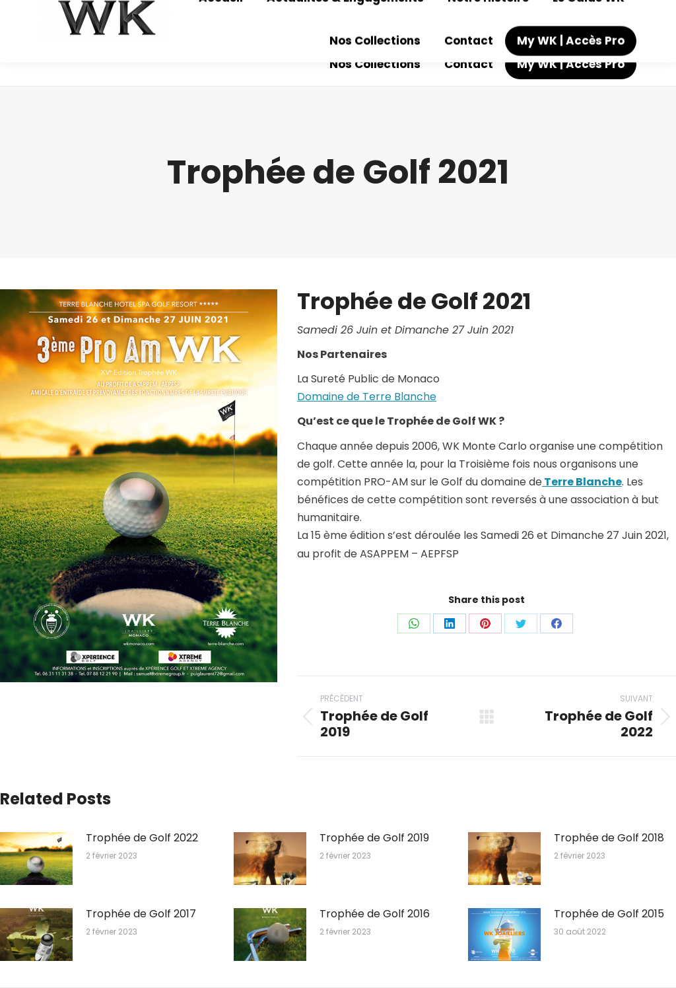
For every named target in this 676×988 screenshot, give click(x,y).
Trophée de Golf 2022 (142, 837)
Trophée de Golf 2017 (141, 913)
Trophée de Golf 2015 (609, 913)
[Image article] (36, 858)
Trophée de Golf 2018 (609, 837)
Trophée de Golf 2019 (374, 837)
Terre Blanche (582, 481)
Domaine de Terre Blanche (366, 396)
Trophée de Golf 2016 (375, 913)
